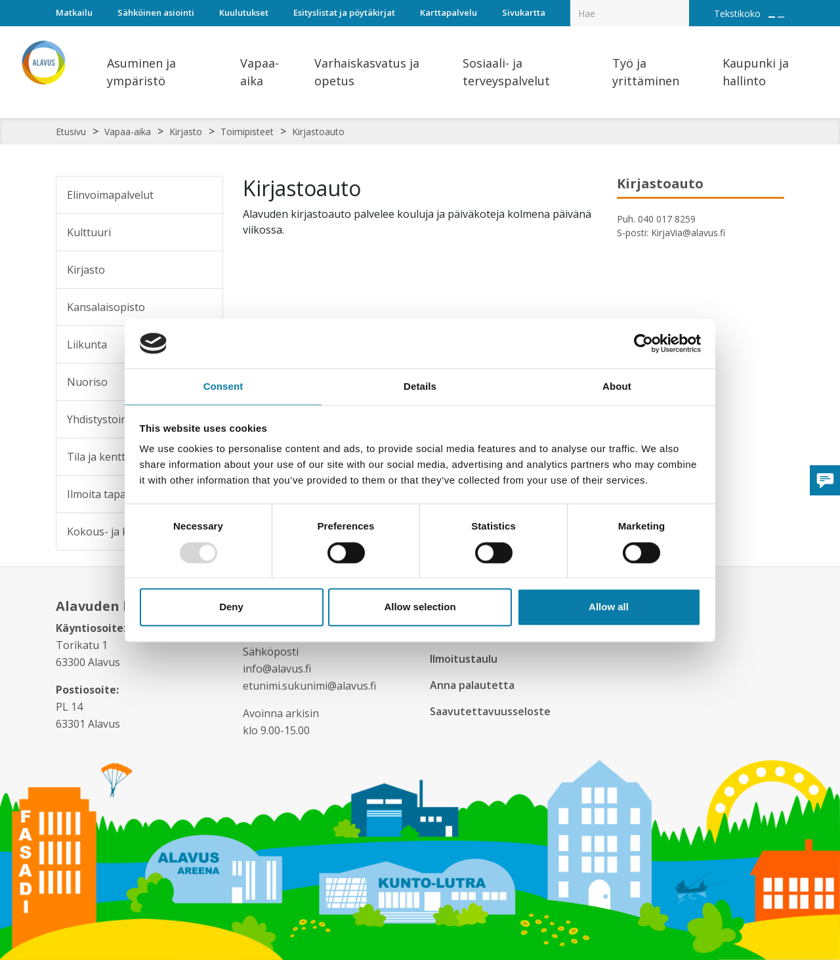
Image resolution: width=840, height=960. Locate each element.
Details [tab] (420, 386)
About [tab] (616, 386)
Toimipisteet (247, 131)
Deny (231, 608)
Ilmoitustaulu (466, 659)
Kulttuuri (89, 232)
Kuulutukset (243, 12)
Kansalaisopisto (106, 307)
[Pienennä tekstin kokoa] (781, 17)
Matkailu (74, 12)
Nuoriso (87, 382)
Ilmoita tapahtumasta (120, 494)
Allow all (609, 608)
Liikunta (87, 344)
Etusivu (71, 131)
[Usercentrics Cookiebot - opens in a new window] (643, 342)
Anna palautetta (474, 685)
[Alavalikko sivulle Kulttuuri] (204, 232)
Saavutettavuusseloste (491, 711)
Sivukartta (523, 12)
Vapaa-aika (127, 131)
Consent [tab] (223, 386)
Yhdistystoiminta (108, 419)
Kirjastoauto (318, 131)
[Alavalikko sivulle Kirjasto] (204, 270)
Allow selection (419, 608)
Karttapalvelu (448, 12)
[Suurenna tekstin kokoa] (771, 17)
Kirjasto (185, 131)
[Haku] (682, 4)
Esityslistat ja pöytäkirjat (344, 12)
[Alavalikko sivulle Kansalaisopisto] (204, 307)
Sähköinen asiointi (155, 12)
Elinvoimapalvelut (110, 195)
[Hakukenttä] (629, 13)
